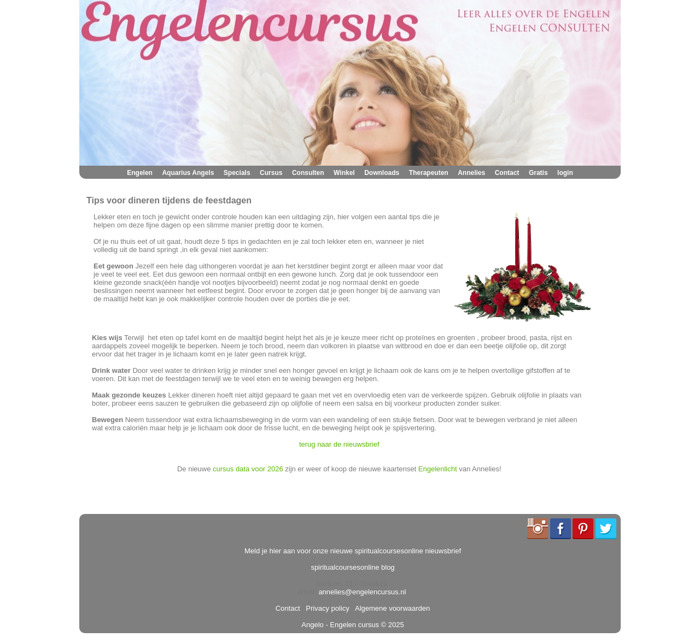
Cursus (271, 173)
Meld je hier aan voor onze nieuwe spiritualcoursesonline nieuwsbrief (352, 551)
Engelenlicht (437, 469)
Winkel (344, 173)
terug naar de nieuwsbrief (339, 444)
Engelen (140, 173)
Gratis (538, 173)
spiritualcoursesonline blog (352, 567)
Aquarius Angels (188, 173)
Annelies (471, 173)
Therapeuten (428, 173)
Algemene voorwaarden (390, 608)
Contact (507, 173)
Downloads (381, 173)
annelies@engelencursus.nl (362, 592)
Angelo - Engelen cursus (340, 625)
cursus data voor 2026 (248, 469)
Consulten (308, 173)
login (565, 173)
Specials (237, 173)
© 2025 (391, 625)
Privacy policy (325, 608)
